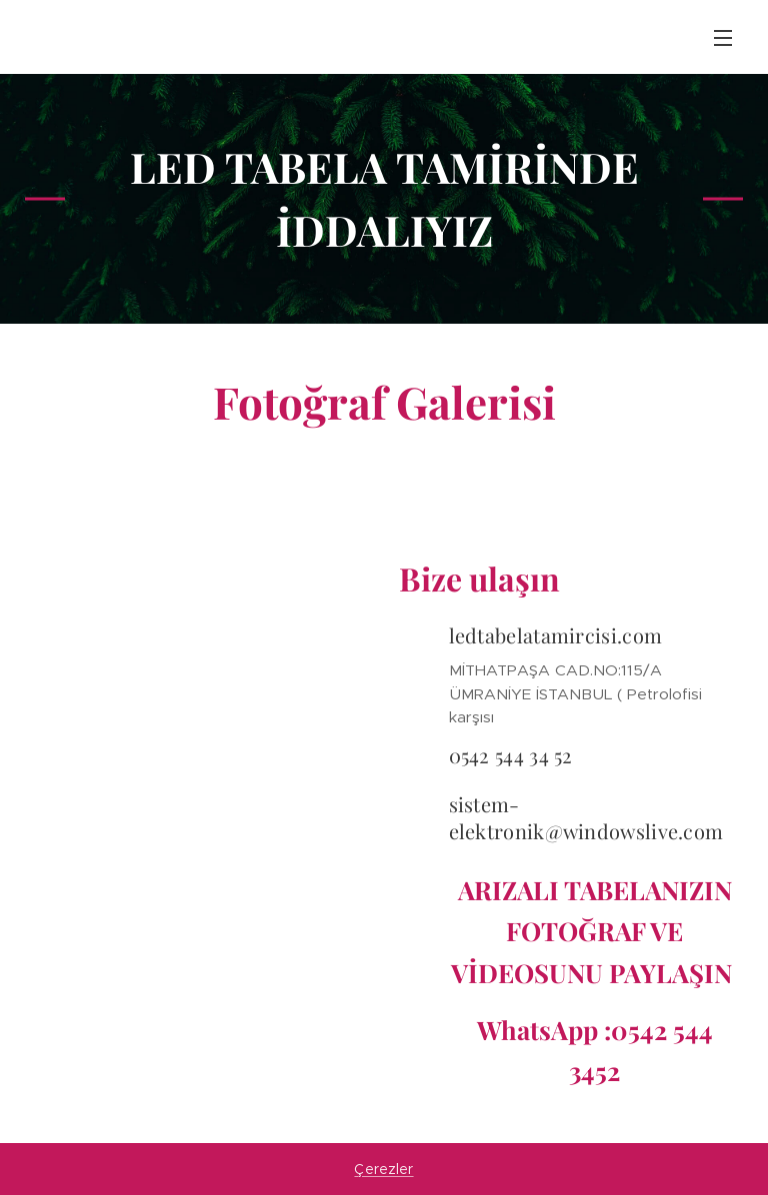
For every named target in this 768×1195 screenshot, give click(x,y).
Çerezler (383, 1169)
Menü (723, 38)
